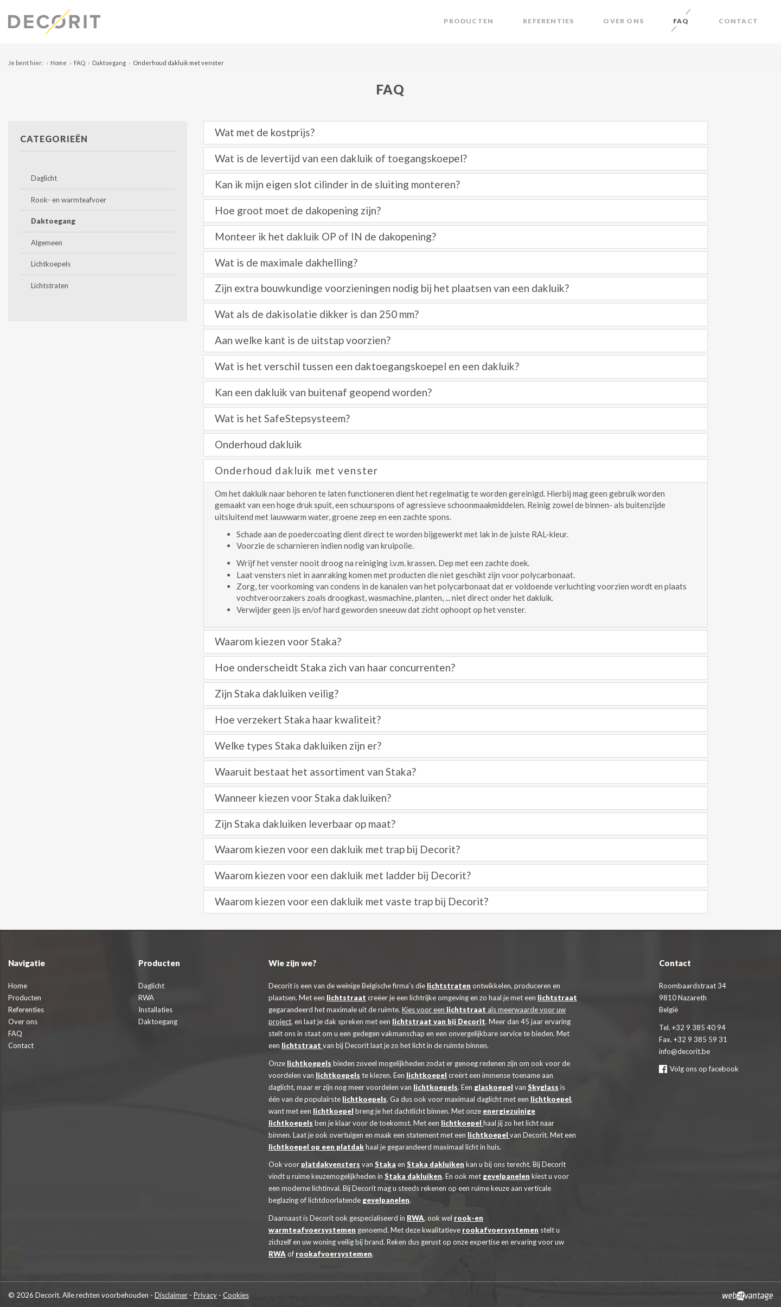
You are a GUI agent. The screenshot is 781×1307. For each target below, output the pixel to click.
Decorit (54, 21)
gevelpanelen (506, 1176)
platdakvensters (330, 1164)
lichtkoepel (426, 1075)
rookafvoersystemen (500, 1230)
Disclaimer (171, 1295)
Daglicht (44, 178)
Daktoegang (109, 62)
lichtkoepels (309, 1063)
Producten (469, 21)
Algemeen (46, 242)
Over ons (623, 21)
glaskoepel (493, 1087)
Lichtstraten (49, 285)
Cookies (236, 1295)
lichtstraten (449, 985)
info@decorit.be (684, 1051)
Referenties (548, 21)
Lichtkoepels (51, 263)
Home (58, 62)
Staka (385, 1164)
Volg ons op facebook (699, 1068)
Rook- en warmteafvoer (68, 199)
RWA (415, 1218)
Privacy (205, 1295)
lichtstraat (346, 997)
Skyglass (543, 1087)
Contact (738, 21)
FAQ (681, 21)
